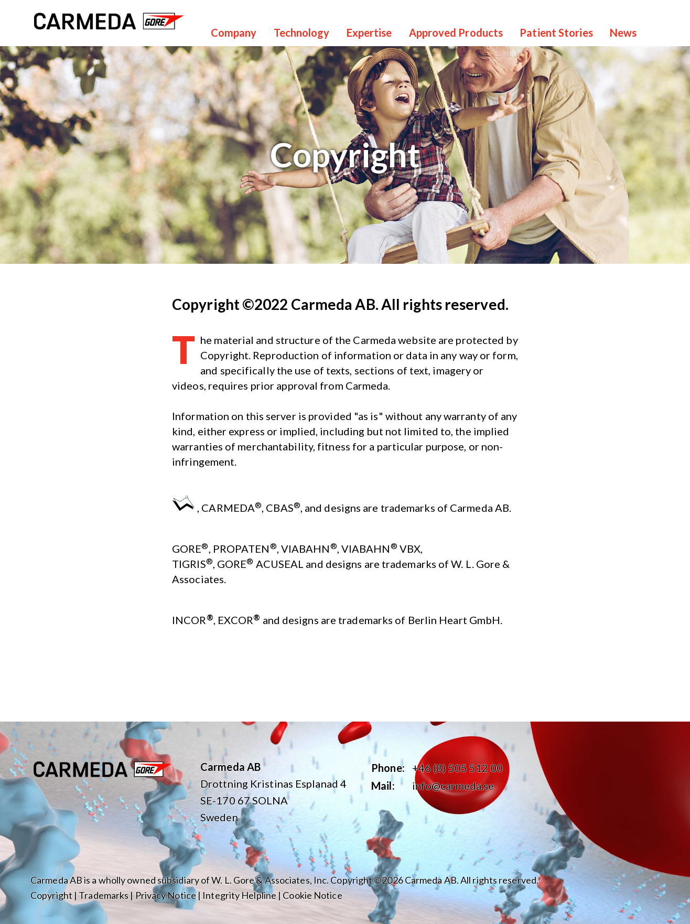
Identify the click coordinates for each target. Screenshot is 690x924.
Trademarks (103, 895)
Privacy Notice (165, 895)
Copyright (51, 895)
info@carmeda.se (453, 785)
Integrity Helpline (239, 895)
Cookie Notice (312, 895)
